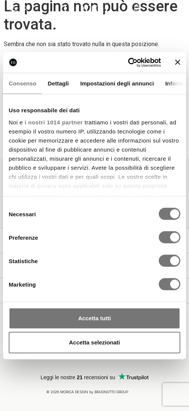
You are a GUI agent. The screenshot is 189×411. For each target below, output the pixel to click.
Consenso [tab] (22, 83)
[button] (13, 8)
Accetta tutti (94, 318)
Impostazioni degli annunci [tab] (117, 83)
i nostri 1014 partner (54, 122)
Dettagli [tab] (58, 83)
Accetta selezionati (94, 342)
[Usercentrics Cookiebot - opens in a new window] (128, 62)
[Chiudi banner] (177, 62)
